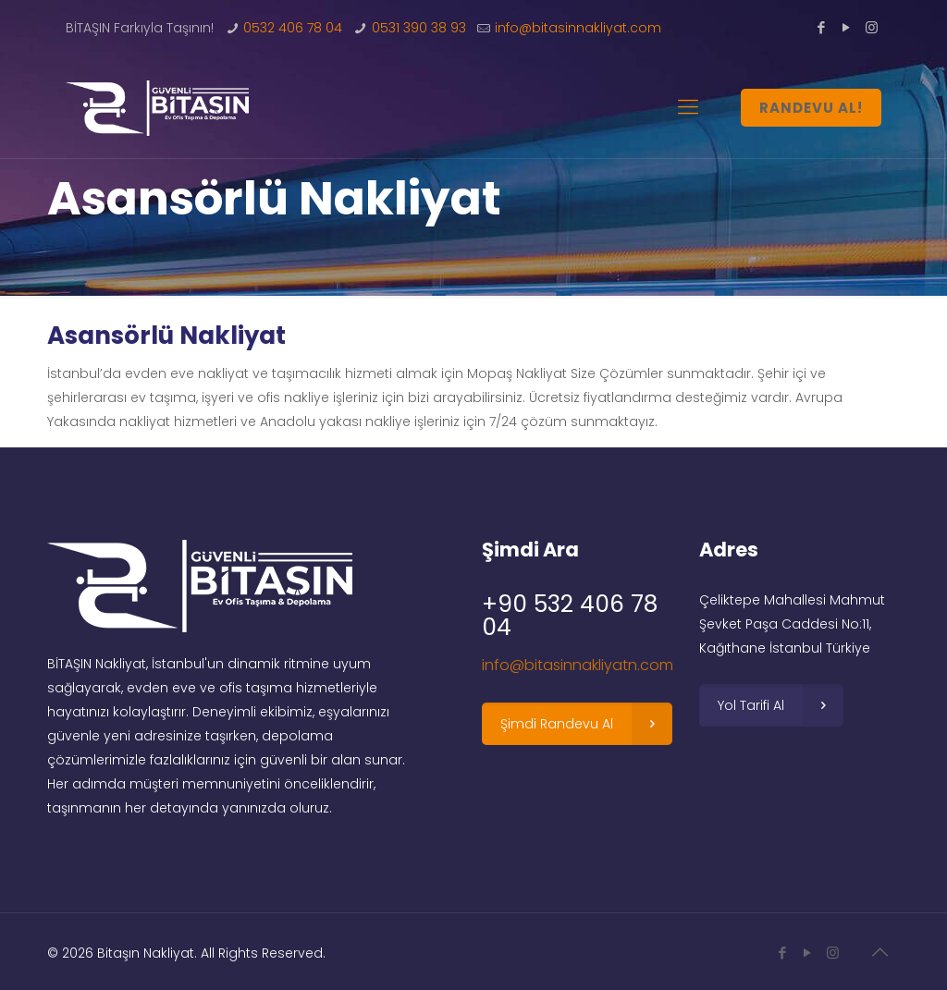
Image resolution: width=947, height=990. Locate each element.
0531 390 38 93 (419, 27)
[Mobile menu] (688, 107)
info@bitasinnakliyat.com (578, 27)
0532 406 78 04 (292, 27)
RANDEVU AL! (811, 107)
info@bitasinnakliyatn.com (577, 665)
